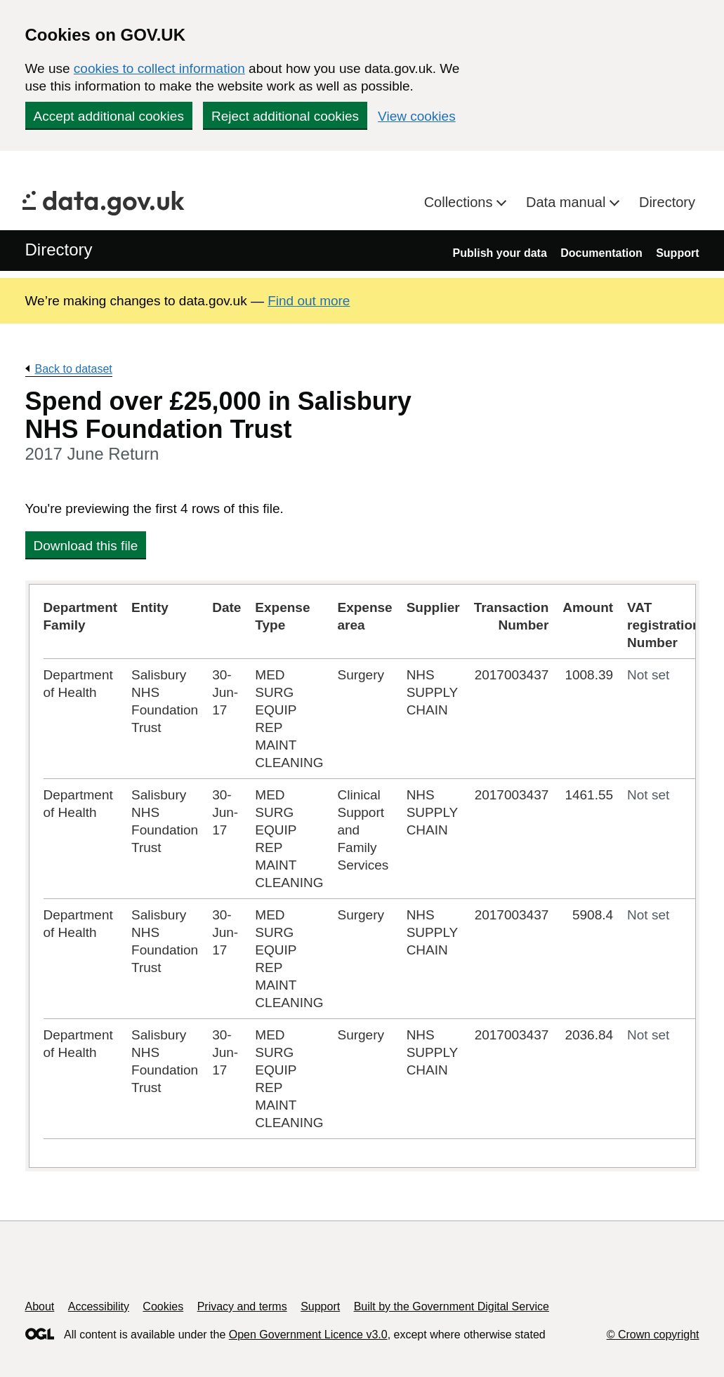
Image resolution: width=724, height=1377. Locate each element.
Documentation (601, 253)
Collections (460, 202)
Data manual (568, 202)
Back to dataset (73, 369)
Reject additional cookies (285, 116)
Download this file (86, 545)
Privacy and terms (242, 1306)
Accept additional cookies (109, 116)
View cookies (417, 116)
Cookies (163, 1306)
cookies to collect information (159, 68)
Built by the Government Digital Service (451, 1306)
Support (677, 253)
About (40, 1306)
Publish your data (500, 253)
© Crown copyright (653, 1335)
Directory (667, 202)
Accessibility (98, 1306)
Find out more (309, 300)
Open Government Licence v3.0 (308, 1335)
